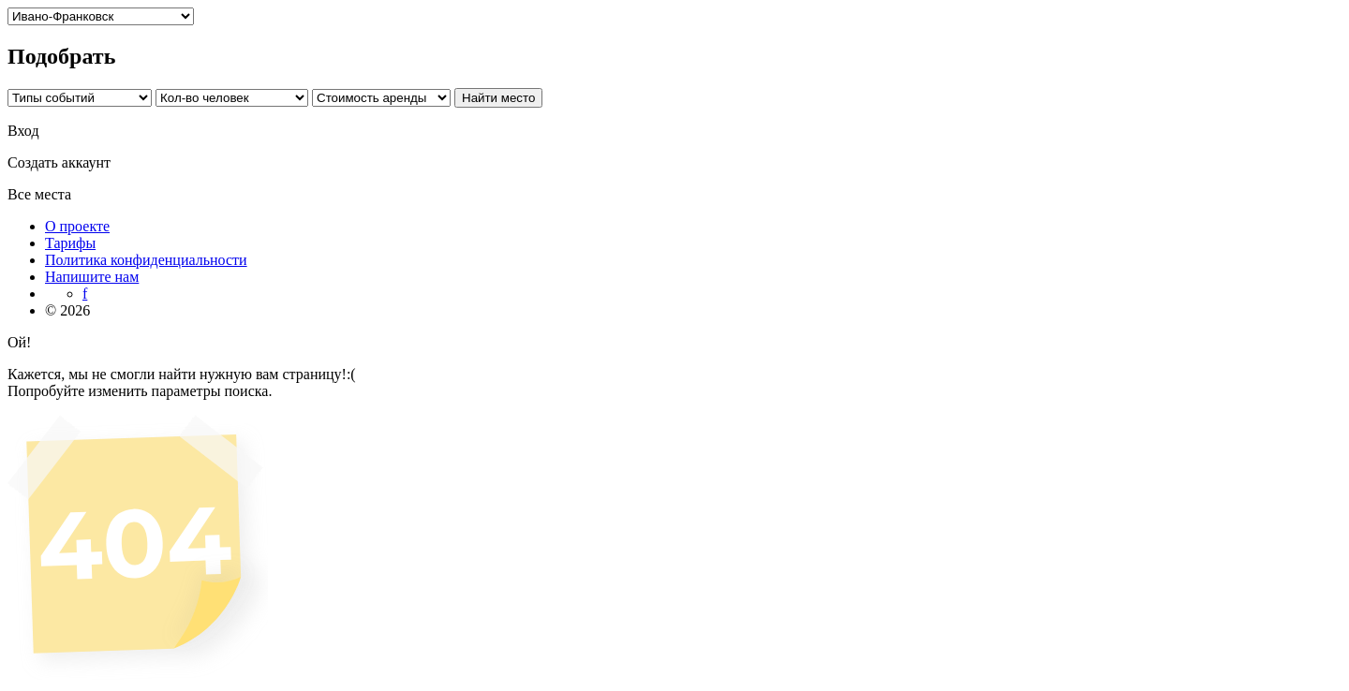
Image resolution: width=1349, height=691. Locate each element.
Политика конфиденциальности (146, 260)
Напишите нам (92, 277)
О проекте (77, 226)
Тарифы (70, 243)
